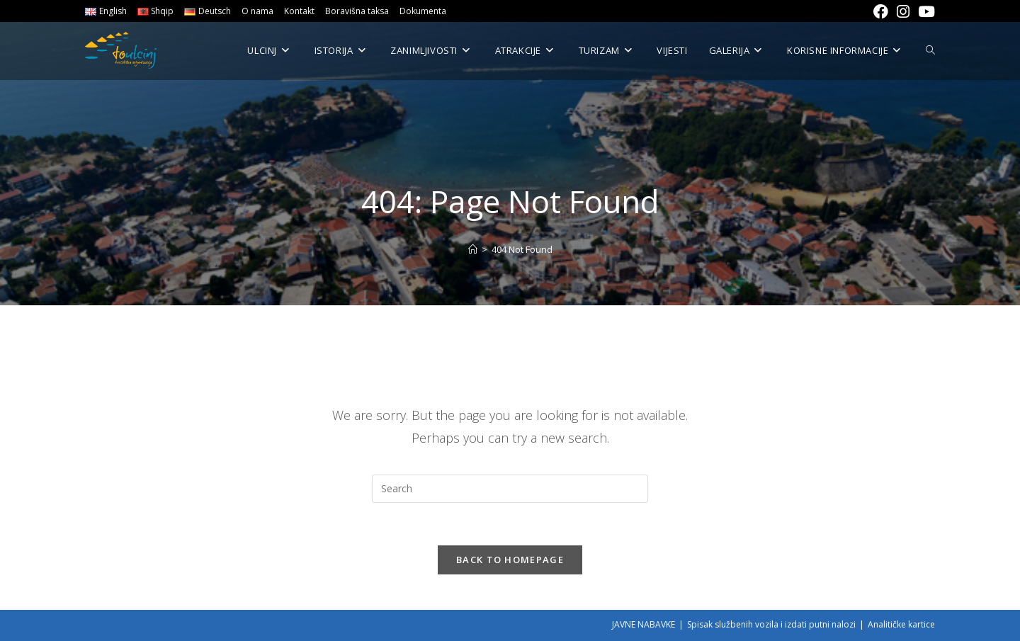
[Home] (472, 249)
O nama (257, 11)
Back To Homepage (510, 559)
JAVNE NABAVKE (643, 624)
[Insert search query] (510, 489)
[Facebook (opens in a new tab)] (880, 11)
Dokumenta (423, 11)
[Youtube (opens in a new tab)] (924, 11)
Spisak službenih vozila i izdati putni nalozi (771, 624)
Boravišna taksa (357, 11)
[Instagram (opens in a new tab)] (903, 11)
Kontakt (299, 11)
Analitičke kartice (901, 624)
